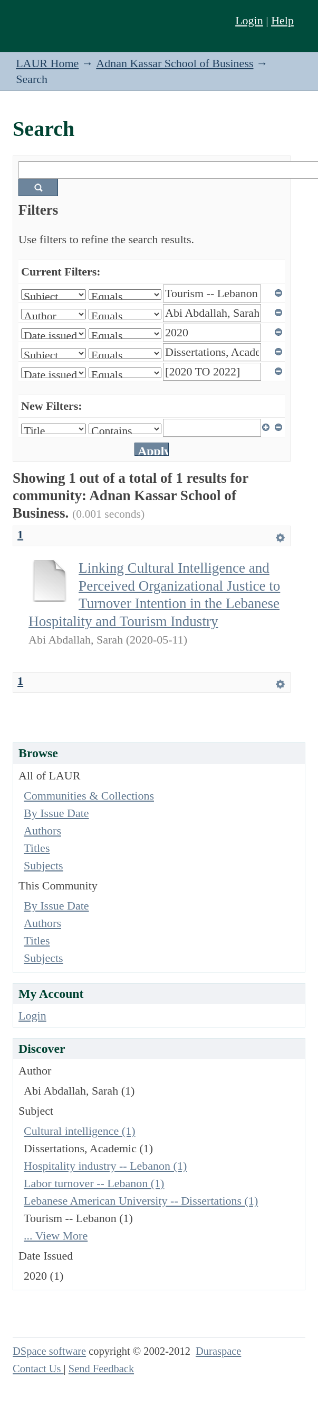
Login (249, 20)
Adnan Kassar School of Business (174, 63)
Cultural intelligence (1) (79, 1130)
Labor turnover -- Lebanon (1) (94, 1183)
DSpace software (49, 1351)
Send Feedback (101, 1368)
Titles (37, 848)
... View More (56, 1235)
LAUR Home (47, 63)
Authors (42, 830)
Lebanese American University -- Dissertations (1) (141, 1200)
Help (282, 20)
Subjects (43, 865)
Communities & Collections (89, 795)
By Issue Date (56, 813)
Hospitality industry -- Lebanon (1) (105, 1165)
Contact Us (38, 1368)
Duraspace (218, 1351)
